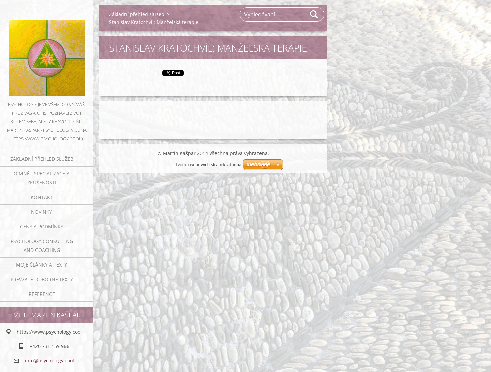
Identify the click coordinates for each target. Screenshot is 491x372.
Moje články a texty (41, 264)
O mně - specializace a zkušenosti (42, 178)
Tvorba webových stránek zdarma (208, 164)
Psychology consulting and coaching (42, 245)
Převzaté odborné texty (42, 279)
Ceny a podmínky (41, 226)
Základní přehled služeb (41, 159)
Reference (42, 294)
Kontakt (42, 197)
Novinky (41, 212)
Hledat (314, 14)
